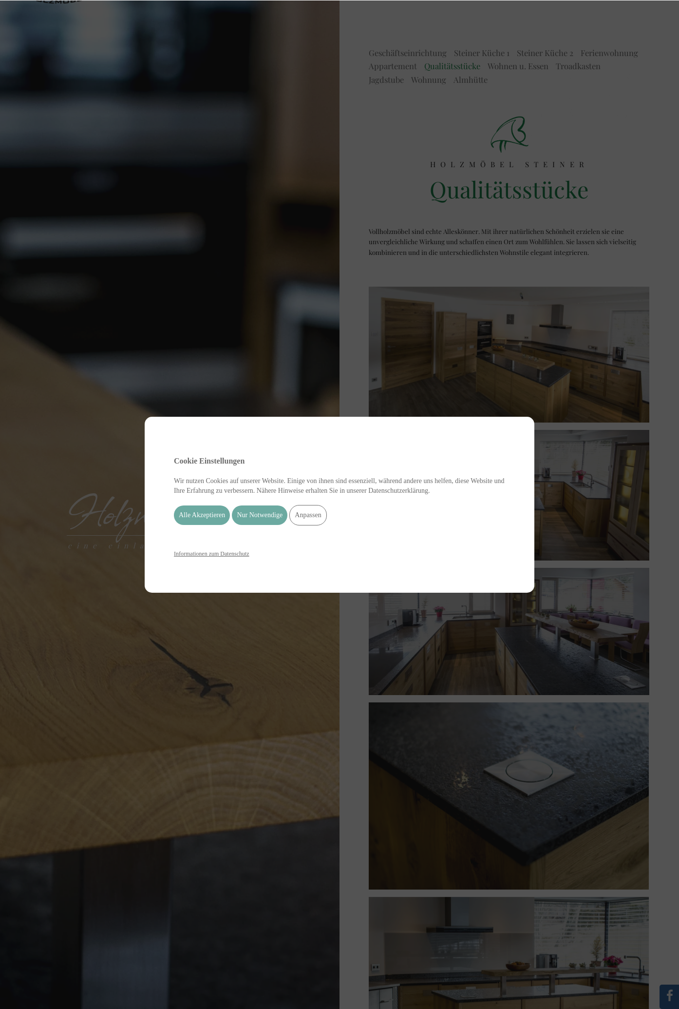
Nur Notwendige (260, 515)
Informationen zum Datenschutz (211, 553)
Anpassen (308, 515)
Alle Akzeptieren (202, 515)
